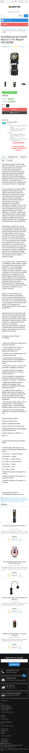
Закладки (3, 732)
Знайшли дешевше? (9, 92)
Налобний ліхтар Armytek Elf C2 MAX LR (14, 526)
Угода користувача (5, 710)
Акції (2, 723)
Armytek (12, 498)
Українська (21, 1)
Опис (4, 156)
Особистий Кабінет (5, 729)
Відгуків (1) (23, 157)
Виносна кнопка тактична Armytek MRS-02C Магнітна (14, 598)
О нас (2, 703)
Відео (3, 160)
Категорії (14, 24)
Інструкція (9, 160)
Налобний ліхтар (6, 498)
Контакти (3, 715)
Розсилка (3, 733)
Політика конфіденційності (6, 708)
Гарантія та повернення (6, 706)
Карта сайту (3, 716)
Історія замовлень (5, 730)
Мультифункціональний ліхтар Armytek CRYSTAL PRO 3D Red (14, 562)
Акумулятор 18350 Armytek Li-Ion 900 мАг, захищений (14, 634)
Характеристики (13, 157)
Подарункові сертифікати (6, 722)
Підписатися (14, 664)
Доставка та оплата (5, 705)
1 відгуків (21, 46)
